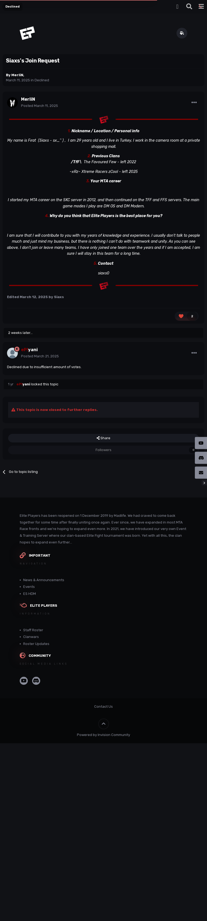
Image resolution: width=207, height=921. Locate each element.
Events (29, 587)
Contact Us (103, 706)
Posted (39, 106)
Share (103, 438)
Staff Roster (33, 630)
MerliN (17, 75)
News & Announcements (43, 580)
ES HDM (29, 594)
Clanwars (31, 637)
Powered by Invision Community (103, 735)
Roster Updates (36, 644)
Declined (42, 80)
